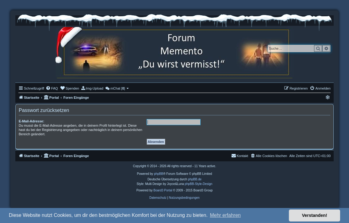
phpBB (158, 173)
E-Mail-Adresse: (31, 121)
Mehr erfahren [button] (225, 215)
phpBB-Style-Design (198, 184)
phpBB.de (194, 179)
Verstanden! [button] (314, 215)
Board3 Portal (162, 190)
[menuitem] (52, 88)
